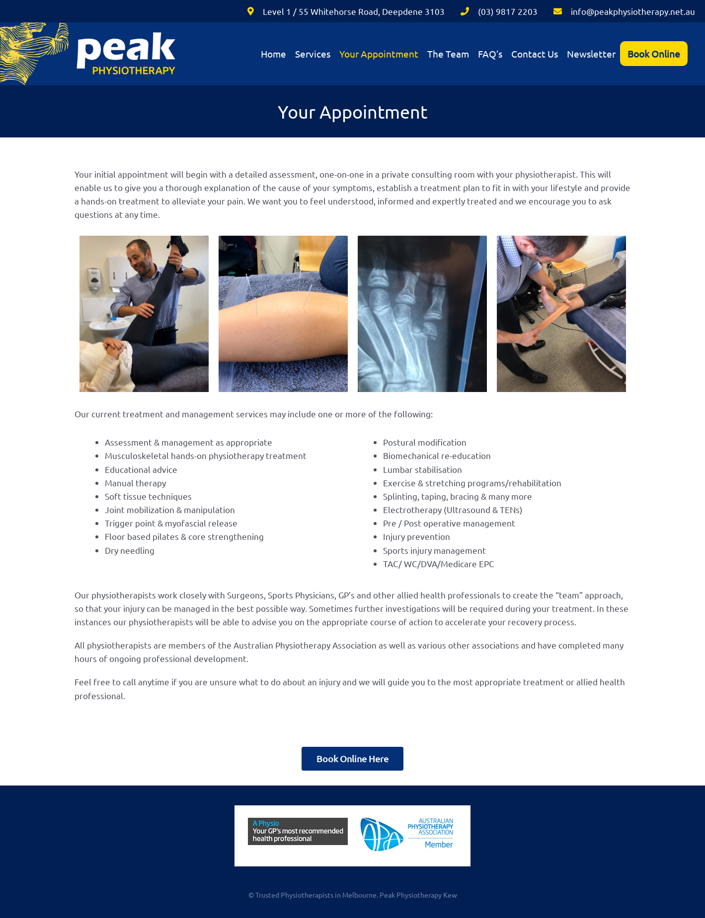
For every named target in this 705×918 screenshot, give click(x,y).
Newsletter (591, 54)
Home (273, 54)
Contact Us (534, 54)
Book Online (653, 54)
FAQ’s (490, 54)
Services (312, 54)
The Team (448, 54)
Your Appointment (378, 54)
